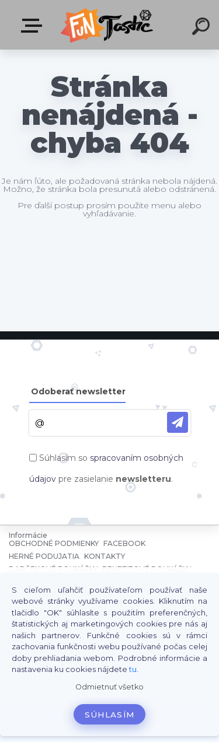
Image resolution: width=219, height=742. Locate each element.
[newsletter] (177, 422)
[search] (202, 28)
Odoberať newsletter (78, 391)
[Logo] (108, 24)
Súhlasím (110, 714)
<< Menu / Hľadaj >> (34, 26)
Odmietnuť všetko (109, 686)
